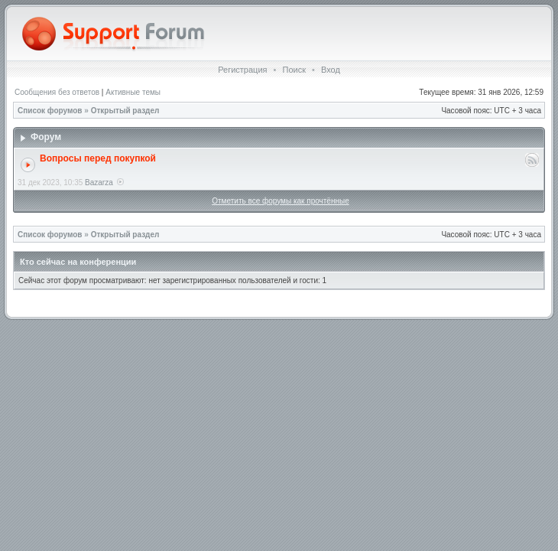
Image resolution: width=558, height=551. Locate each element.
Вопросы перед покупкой (98, 158)
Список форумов (50, 110)
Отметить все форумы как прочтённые (280, 201)
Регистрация (242, 69)
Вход (330, 69)
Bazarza (99, 182)
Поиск (293, 69)
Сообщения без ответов (57, 92)
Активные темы (133, 92)
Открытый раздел (125, 110)
